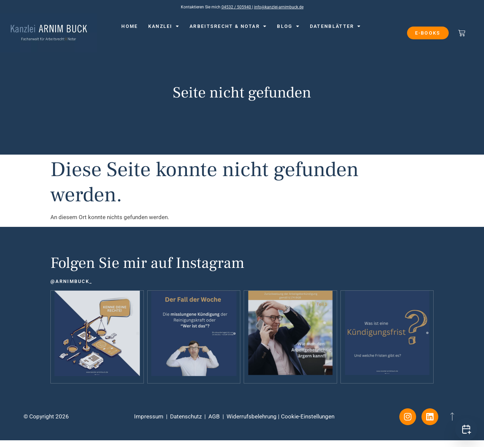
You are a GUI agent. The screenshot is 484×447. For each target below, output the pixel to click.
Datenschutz (186, 416)
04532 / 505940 (236, 7)
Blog (288, 26)
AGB (214, 416)
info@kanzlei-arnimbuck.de (279, 7)
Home (129, 26)
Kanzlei (163, 26)
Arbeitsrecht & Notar (228, 26)
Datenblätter (335, 26)
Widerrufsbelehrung (252, 416)
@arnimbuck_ (71, 281)
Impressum (148, 416)
